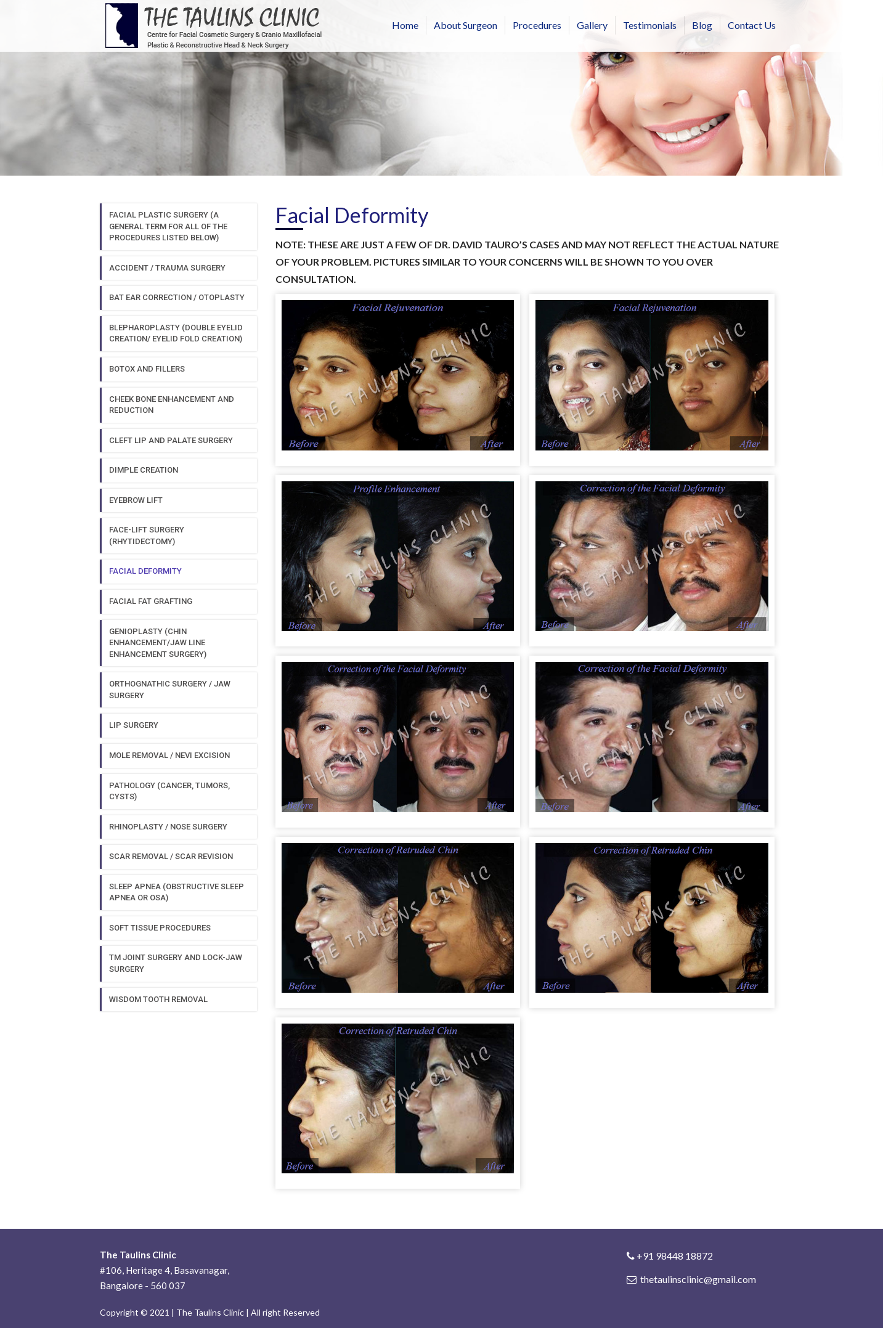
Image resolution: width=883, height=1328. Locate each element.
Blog (702, 25)
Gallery (592, 25)
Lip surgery (133, 725)
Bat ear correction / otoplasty (177, 297)
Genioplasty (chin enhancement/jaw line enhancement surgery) (157, 643)
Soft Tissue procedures (160, 927)
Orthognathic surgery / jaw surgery (169, 689)
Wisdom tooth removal (158, 999)
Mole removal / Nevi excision (169, 755)
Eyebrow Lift (136, 500)
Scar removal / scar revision (171, 856)
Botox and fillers (147, 368)
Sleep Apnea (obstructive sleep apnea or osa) (176, 892)
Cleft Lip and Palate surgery (171, 440)
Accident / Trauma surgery (167, 267)
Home (405, 25)
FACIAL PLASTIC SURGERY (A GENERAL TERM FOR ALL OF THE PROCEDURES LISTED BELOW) (168, 226)
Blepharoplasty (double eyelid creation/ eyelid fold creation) (176, 333)
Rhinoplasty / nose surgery (168, 826)
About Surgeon (465, 25)
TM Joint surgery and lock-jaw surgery (175, 963)
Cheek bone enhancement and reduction (171, 404)
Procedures (537, 25)
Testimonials (650, 25)
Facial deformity (145, 571)
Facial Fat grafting (150, 601)
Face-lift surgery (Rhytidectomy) (146, 535)
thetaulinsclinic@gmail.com (698, 1279)
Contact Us (752, 25)
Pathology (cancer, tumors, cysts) (169, 791)
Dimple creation (143, 470)
